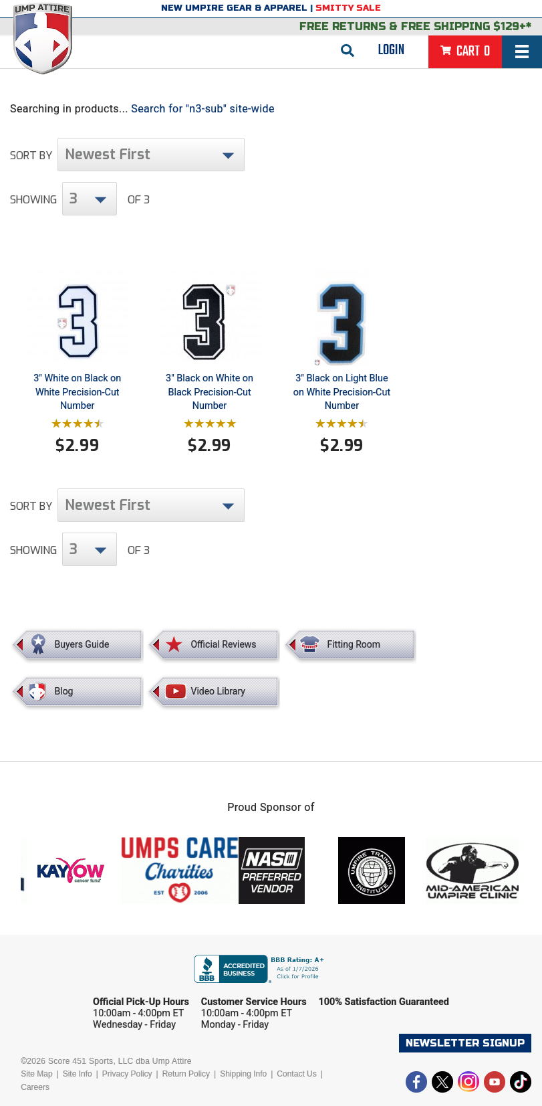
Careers (35, 1087)
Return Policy (186, 1074)
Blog (64, 691)
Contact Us (296, 1074)
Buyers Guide (82, 644)
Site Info (77, 1074)
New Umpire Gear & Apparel (234, 8)
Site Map (36, 1074)
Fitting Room (353, 644)
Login (391, 50)
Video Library (217, 691)
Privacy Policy (127, 1074)
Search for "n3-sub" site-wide (203, 108)
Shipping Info (243, 1074)
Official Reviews (223, 644)
